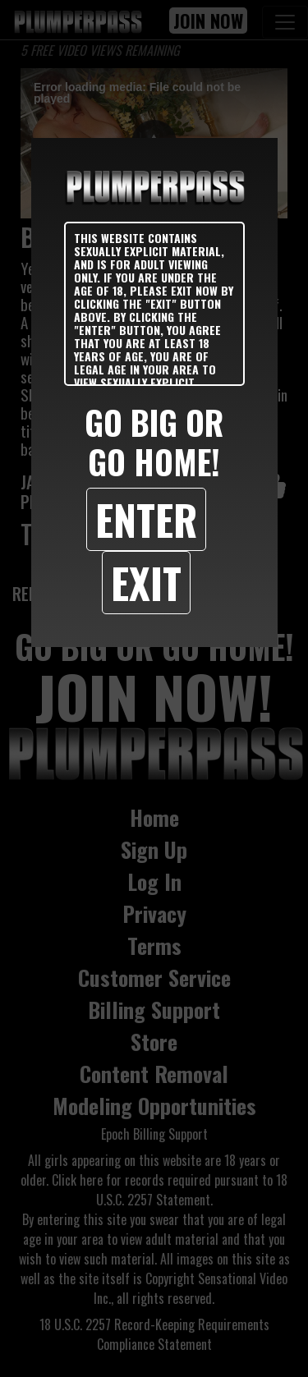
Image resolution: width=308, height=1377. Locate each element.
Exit (146, 582)
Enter (146, 519)
